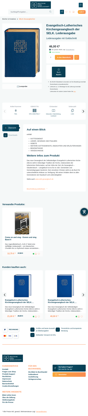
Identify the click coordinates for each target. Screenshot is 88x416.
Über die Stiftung (8, 397)
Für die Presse (7, 402)
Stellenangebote (8, 400)
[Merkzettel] (66, 11)
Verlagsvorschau (34, 379)
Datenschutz (7, 381)
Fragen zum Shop (9, 372)
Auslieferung (33, 377)
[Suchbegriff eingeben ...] (27, 11)
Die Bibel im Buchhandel (37, 372)
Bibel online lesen (9, 395)
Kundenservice (10, 366)
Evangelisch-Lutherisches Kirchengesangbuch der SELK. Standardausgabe (18, 301)
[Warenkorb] (79, 12)
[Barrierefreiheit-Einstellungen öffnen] (84, 212)
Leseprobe (22, 86)
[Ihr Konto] (70, 11)
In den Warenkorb (64, 57)
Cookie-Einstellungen (10, 386)
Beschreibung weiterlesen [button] (37, 189)
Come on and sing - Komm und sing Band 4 (20, 238)
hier (75, 91)
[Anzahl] (51, 57)
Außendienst (33, 374)
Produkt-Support (8, 374)
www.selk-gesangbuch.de (44, 179)
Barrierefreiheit (8, 384)
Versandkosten (70, 49)
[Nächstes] (83, 111)
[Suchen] (50, 11)
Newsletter (60, 374)
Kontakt (5, 369)
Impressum (6, 379)
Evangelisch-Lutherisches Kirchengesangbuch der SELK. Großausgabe (61, 301)
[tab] (10, 127)
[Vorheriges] (4, 111)
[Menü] (81, 5)
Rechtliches (6, 376)
